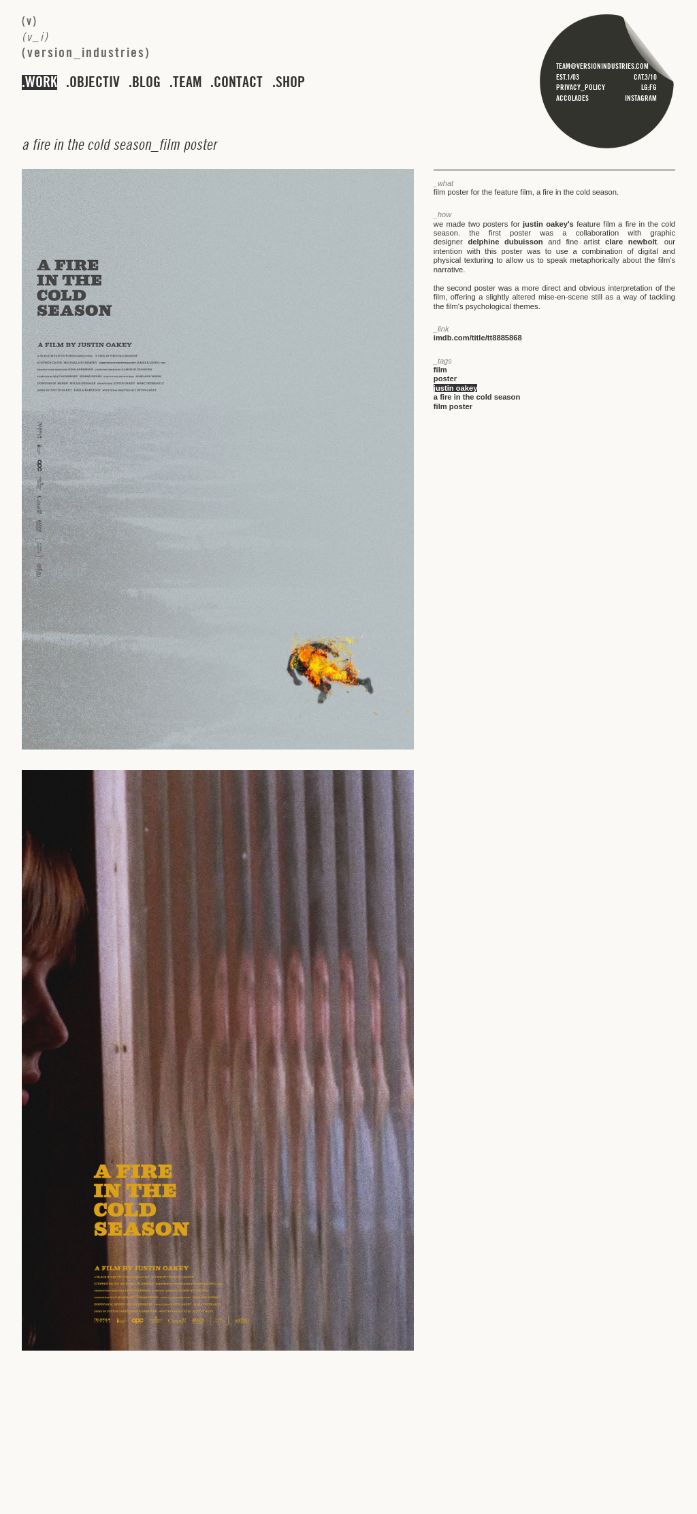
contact (238, 82)
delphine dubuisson (505, 242)
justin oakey (456, 388)
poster (445, 378)
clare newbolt (631, 242)
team (187, 82)
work (41, 82)
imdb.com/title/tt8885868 (478, 338)
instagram (641, 98)
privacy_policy (580, 87)
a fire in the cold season (477, 397)
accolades (572, 98)
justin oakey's (548, 224)
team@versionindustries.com (602, 66)
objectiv (94, 82)
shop (290, 82)
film (440, 370)
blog (146, 82)
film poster (453, 406)
